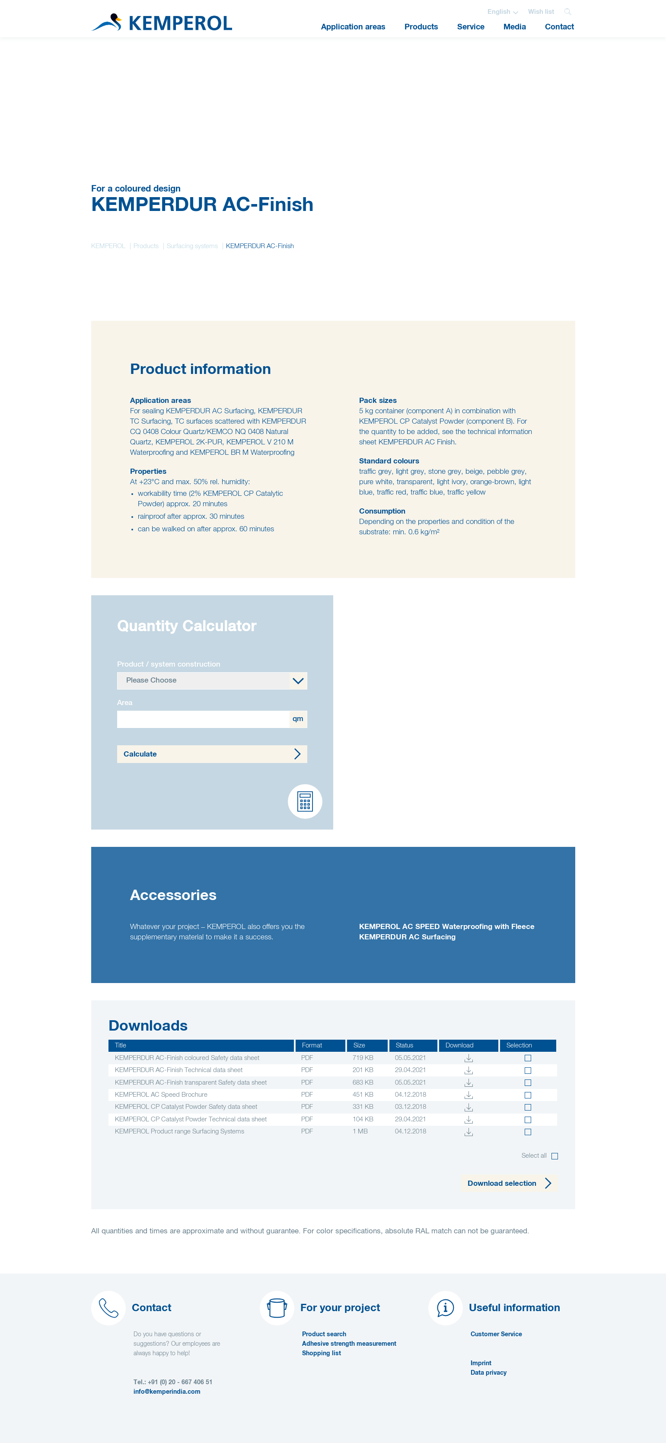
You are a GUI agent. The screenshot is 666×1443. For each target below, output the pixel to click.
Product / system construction (168, 664)
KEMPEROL (108, 246)
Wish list (541, 12)
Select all (534, 1155)
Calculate (140, 754)
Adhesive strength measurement (349, 1344)
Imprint (481, 1363)
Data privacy (489, 1373)
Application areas (353, 27)
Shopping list (321, 1353)
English (499, 12)
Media (514, 27)
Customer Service (496, 1334)
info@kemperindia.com (167, 1392)
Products (421, 27)
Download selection (502, 1184)
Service (470, 27)
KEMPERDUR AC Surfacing (407, 937)
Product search (324, 1334)
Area (124, 703)
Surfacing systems (192, 246)
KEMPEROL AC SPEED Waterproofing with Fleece (447, 927)
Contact (559, 27)
